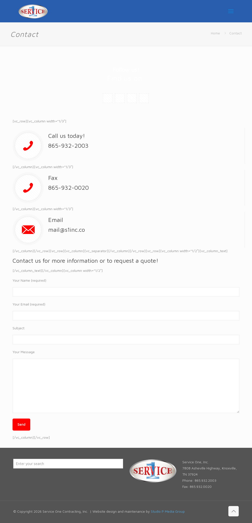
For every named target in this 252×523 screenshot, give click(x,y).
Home (215, 33)
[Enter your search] (68, 463)
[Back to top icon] (233, 511)
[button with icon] (107, 98)
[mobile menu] (231, 11)
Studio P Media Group (168, 511)
